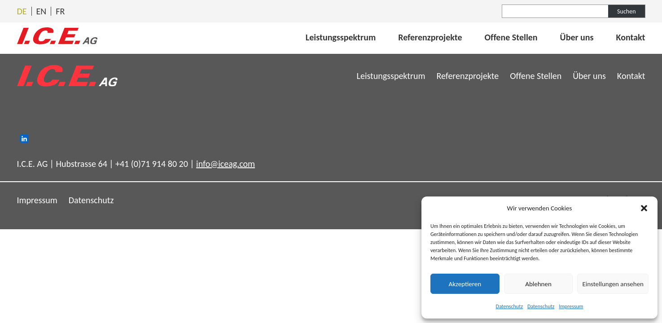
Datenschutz (509, 306)
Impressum (571, 306)
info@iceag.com (225, 163)
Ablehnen (538, 284)
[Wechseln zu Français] (60, 11)
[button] (644, 208)
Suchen (626, 11)
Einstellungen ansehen (613, 284)
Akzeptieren (465, 284)
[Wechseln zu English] (41, 11)
